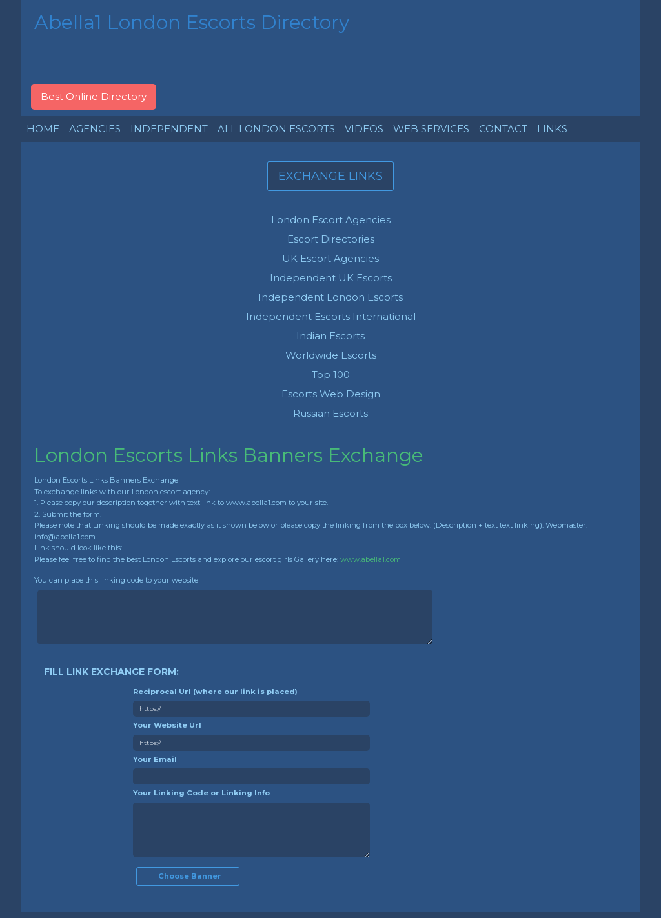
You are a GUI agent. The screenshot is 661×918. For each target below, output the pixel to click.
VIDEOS (364, 129)
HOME (42, 129)
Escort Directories (330, 239)
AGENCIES (95, 129)
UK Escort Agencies (330, 258)
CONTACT (503, 129)
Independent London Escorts (330, 297)
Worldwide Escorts (330, 355)
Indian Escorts (330, 336)
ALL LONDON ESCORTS (276, 129)
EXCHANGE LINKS (330, 176)
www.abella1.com (370, 559)
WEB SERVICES (431, 129)
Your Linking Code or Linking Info (201, 792)
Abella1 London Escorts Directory (191, 22)
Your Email (155, 759)
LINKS (552, 129)
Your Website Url (167, 725)
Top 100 (331, 374)
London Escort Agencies (331, 220)
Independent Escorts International (331, 316)
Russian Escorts (330, 413)
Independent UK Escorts (331, 278)
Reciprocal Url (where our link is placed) (215, 691)
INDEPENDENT (169, 129)
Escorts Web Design (330, 394)
